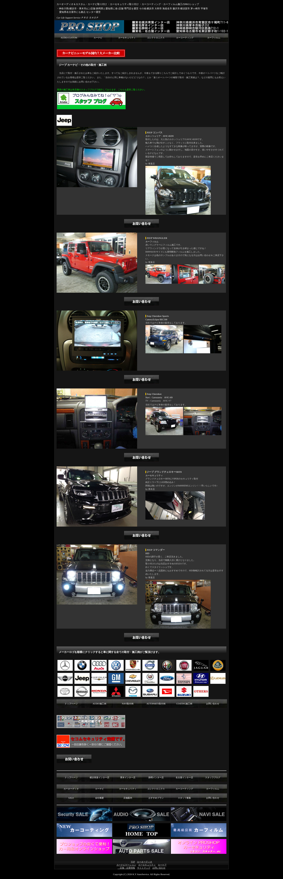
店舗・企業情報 (126, 868)
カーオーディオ (71, 789)
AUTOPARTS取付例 (156, 703)
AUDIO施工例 (99, 703)
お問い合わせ (212, 703)
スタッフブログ (212, 777)
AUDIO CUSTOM (69, 37)
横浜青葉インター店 (99, 777)
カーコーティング (185, 37)
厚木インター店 (127, 777)
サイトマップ (143, 868)
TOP (133, 862)
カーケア (162, 865)
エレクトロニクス (156, 37)
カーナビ (98, 37)
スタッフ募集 (184, 798)
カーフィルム (213, 37)
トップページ (71, 703)
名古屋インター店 (184, 777)
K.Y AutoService (141, 874)
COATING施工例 (184, 703)
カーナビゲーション (126, 865)
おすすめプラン (156, 798)
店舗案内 (127, 798)
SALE (71, 798)
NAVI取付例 (128, 703)
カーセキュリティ (127, 37)
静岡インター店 (156, 777)
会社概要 (99, 798)
